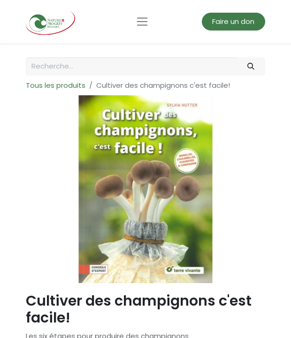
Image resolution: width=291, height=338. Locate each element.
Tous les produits (55, 85)
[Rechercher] (251, 66)
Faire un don (233, 21)
